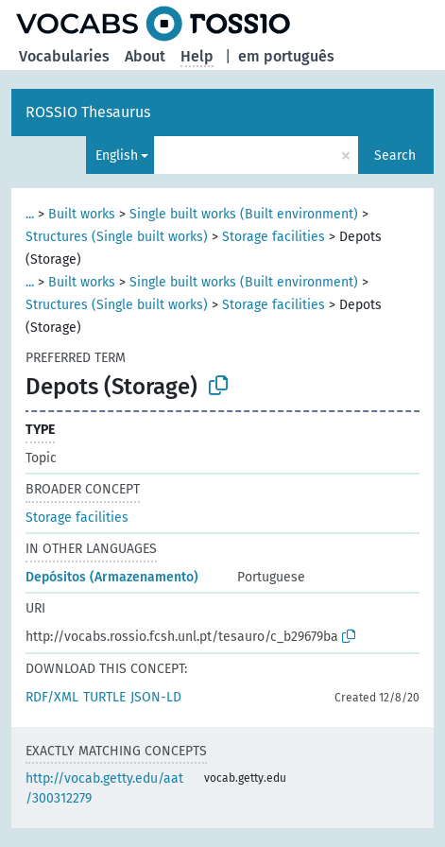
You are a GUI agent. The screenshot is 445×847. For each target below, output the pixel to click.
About (145, 56)
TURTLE (104, 697)
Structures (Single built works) (117, 237)
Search (395, 155)
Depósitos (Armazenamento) (112, 577)
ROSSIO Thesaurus (88, 112)
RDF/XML (52, 697)
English (116, 155)
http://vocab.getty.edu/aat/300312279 (104, 788)
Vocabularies (64, 56)
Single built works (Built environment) (243, 214)
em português (286, 56)
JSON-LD (155, 697)
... (30, 214)
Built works (81, 214)
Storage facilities (273, 237)
